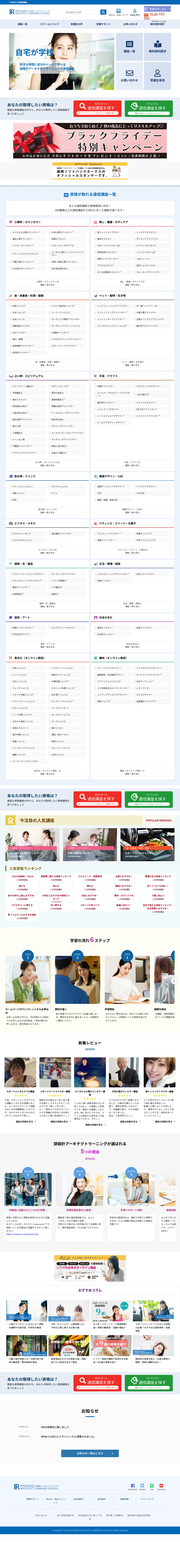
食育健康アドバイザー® (23, 345)
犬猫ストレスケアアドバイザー (150, 319)
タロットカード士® (60, 386)
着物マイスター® (104, 627)
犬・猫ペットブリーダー (147, 305)
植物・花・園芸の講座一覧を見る (47, 605)
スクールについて (49, 24)
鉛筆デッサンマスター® (23, 627)
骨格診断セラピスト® (107, 252)
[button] (174, 981)
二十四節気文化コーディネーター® (113, 688)
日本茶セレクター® (106, 634)
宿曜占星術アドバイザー (63, 406)
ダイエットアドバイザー (147, 238)
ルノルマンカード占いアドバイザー (68, 432)
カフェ (55, 493)
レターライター (143, 688)
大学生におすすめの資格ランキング (56, 897)
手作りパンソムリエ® (146, 540)
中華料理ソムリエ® (60, 681)
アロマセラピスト (105, 265)
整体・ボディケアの (124, 895)
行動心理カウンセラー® (23, 261)
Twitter (142, 1487)
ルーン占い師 (19, 439)
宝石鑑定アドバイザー (62, 533)
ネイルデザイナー (144, 694)
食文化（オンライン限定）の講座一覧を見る (47, 772)
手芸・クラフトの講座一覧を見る (132, 464)
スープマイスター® (60, 707)
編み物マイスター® (106, 402)
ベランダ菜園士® (59, 580)
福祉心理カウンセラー (23, 238)
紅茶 (15, 499)
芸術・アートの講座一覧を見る (47, 645)
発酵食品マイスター (22, 325)
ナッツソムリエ (20, 674)
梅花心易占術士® (59, 445)
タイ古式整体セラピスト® (109, 272)
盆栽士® (55, 593)
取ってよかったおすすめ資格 (22, 914)
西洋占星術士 (58, 392)
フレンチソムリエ (21, 688)
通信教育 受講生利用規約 (139, 1515)
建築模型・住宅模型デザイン (110, 674)
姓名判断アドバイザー (23, 419)
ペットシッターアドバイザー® (111, 319)
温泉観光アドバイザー (146, 701)
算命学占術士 (58, 419)
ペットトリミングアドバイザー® (112, 312)
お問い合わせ (130, 24)
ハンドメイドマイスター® (148, 415)
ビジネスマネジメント (23, 540)
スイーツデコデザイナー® (109, 667)
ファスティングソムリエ (24, 747)
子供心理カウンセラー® (62, 232)
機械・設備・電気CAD (107, 499)
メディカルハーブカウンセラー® (27, 580)
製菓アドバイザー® (106, 540)
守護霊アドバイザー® (22, 445)
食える (56, 885)
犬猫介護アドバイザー (146, 312)
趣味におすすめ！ (124, 885)
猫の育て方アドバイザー (147, 325)
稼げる (22, 885)
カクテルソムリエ (60, 486)
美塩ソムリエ (19, 741)
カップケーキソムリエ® (62, 701)
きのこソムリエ (20, 681)
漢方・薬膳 (18, 339)
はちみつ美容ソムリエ (23, 721)
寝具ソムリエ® (104, 701)
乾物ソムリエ (58, 741)
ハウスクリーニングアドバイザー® (113, 573)
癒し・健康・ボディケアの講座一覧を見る (132, 283)
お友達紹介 (78, 1498)
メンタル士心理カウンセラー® (26, 232)
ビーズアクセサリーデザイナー (111, 422)
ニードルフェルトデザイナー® (111, 415)
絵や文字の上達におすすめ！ (22, 895)
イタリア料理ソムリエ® (23, 694)
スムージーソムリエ (61, 747)
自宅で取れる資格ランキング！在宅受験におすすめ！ (158, 906)
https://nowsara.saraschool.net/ (22, 1234)
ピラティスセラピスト (146, 245)
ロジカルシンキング (22, 533)
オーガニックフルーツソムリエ (66, 325)
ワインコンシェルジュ (23, 486)
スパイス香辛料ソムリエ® (63, 305)
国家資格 (124, 1498)
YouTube (161, 1487)
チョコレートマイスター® (109, 533)
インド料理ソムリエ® (22, 714)
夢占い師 (17, 426)
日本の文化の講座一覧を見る (132, 645)
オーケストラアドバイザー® (149, 674)
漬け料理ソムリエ (21, 734)
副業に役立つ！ (124, 905)
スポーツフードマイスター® (64, 345)
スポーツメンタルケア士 (63, 245)
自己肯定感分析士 (60, 268)
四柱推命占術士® (20, 406)
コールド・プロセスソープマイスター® (113, 394)
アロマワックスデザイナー (148, 386)
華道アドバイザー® (21, 587)
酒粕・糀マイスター (61, 734)
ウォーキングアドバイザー (148, 272)
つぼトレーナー (143, 258)
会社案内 (101, 1498)
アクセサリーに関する (22, 905)
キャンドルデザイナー (146, 402)
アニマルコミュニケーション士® (112, 325)
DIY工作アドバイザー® (146, 409)
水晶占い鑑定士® (59, 452)
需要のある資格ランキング (158, 876)
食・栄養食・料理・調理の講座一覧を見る (47, 363)
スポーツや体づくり (90, 905)
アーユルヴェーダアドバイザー (66, 412)
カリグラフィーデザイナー (64, 627)
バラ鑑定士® (57, 587)
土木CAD (140, 493)
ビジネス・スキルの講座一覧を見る (47, 551)
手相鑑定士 (18, 392)
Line (152, 1487)
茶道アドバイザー (144, 627)
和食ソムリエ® (19, 305)
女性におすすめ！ (90, 895)
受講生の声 (77, 24)
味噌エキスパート (21, 727)
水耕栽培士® (18, 593)
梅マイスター (58, 727)
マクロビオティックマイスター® (66, 339)
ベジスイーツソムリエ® (62, 667)
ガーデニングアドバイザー (64, 573)
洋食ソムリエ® (19, 667)
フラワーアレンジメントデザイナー (29, 573)
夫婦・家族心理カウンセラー (65, 261)
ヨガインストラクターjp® (108, 245)
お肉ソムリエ (19, 319)
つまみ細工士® (143, 394)
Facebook (132, 1487)
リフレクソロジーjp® (145, 252)
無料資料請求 (157, 24)
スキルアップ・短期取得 (90, 876)
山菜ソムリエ (58, 754)
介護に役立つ (158, 895)
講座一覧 (22, 24)
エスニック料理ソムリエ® (63, 688)
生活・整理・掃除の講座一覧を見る (132, 605)
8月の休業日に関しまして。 (56, 1427)
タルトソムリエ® (20, 707)
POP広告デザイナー (22, 634)
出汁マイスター (20, 332)
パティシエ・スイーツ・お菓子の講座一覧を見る (132, 551)
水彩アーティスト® (144, 681)
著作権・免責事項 (114, 1515)
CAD (99, 493)
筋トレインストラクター (108, 232)
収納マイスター (104, 580)
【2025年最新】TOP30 (22, 876)
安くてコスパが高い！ (158, 885)
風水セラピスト (20, 399)
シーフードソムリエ (61, 312)
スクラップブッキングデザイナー (112, 694)
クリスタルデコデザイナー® (149, 667)
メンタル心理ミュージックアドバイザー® (68, 254)
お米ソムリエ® (19, 312)
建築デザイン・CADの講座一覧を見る (132, 511)
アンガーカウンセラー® (23, 245)
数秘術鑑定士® (58, 399)
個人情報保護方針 (65, 1515)
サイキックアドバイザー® (24, 452)
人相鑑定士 (18, 432)
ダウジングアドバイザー (63, 426)
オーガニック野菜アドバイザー (66, 319)
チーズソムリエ (59, 721)
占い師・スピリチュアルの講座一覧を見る (47, 464)
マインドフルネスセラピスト (26, 253)
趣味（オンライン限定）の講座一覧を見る (132, 772)
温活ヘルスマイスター (146, 265)
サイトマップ (147, 1498)
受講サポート (103, 24)
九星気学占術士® (20, 412)
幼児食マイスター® (21, 352)
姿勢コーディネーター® (107, 258)
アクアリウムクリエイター (109, 681)
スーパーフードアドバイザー (26, 761)
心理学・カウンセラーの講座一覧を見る (47, 283)
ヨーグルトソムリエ (61, 714)
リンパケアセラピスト (146, 232)
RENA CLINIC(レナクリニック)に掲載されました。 (68, 1436)
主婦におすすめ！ (124, 876)
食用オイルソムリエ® (61, 674)
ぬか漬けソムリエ (60, 694)
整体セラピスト (104, 238)
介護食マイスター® (60, 332)
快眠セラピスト (59, 238)
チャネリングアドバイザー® (64, 439)
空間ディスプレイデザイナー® (111, 486)
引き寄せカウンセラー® (23, 268)
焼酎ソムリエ (19, 493)
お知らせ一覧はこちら (90, 1453)
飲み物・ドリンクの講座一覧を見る (47, 511)
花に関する (56, 905)
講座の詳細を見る (24, 1121)
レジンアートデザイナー (108, 409)
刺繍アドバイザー (105, 386)
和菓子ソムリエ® (144, 533)
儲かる (90, 885)
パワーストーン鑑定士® (23, 386)
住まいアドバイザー (145, 573)
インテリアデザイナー (146, 486)
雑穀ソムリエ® (19, 754)
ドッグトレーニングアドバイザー (112, 305)
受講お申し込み (157, 9)
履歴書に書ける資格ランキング (56, 876)
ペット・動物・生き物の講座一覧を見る (132, 363)
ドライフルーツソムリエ (24, 701)
